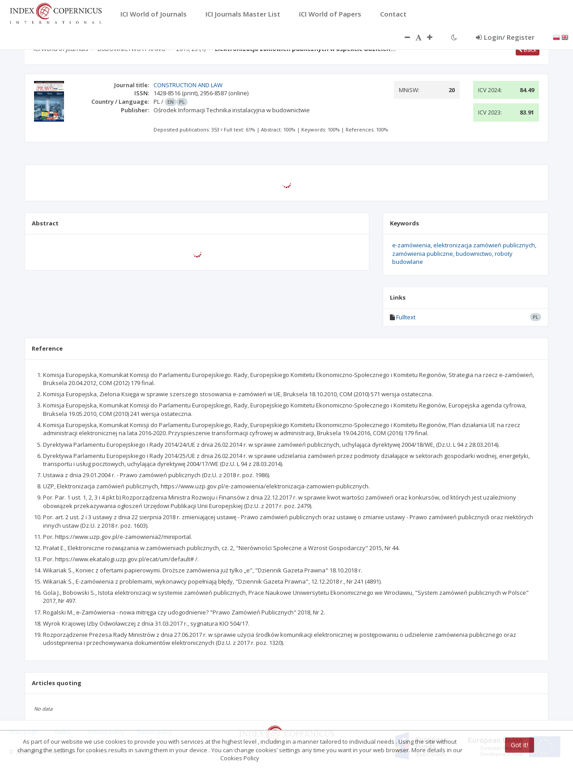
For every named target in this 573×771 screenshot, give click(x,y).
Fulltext (405, 317)
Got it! (519, 745)
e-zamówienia (411, 245)
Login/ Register (505, 37)
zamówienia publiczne (422, 254)
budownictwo (474, 254)
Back (527, 50)
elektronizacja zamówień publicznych (484, 245)
